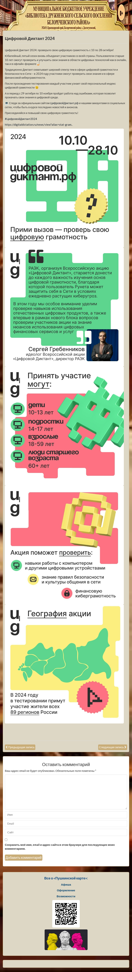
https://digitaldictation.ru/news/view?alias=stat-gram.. (39, 124)
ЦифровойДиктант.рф (64, 103)
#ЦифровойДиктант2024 (21, 118)
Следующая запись (111, 747)
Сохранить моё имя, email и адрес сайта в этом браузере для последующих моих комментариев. (60, 846)
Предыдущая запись (21, 747)
